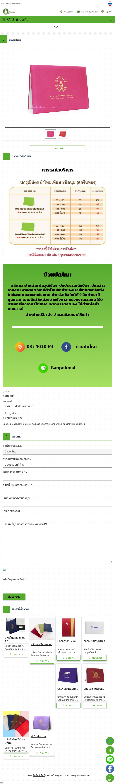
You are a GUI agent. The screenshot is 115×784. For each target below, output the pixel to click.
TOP (110, 778)
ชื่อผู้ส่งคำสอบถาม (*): (15, 472)
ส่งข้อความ (14, 597)
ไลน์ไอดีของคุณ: (11, 511)
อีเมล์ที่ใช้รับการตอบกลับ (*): (18, 485)
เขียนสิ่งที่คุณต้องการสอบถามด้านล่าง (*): (25, 524)
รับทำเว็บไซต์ (39, 775)
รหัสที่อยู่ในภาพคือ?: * (14, 579)
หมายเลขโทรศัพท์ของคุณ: (16, 498)
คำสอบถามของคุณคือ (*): (17, 459)
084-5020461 (13, 3)
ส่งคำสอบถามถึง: (12, 446)
